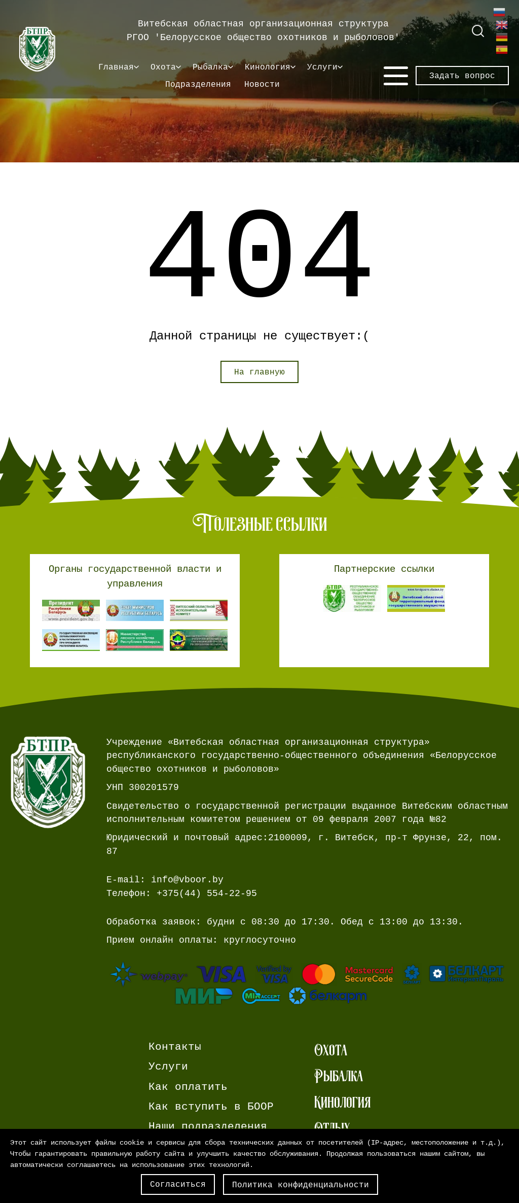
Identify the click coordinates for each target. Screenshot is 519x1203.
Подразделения (198, 84)
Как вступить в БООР (211, 1107)
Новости (262, 84)
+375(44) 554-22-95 (207, 893)
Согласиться (178, 1184)
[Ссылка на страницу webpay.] (307, 983)
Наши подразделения (208, 1126)
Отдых (332, 1128)
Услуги (322, 67)
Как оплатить (188, 1087)
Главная (116, 67)
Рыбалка (210, 67)
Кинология (267, 67)
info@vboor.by (187, 880)
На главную (259, 371)
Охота (163, 67)
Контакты (175, 1047)
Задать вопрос (462, 75)
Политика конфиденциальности (300, 1184)
